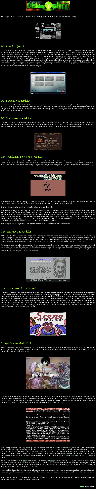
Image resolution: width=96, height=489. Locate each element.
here (5, 207)
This (24, 461)
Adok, (82, 486)
